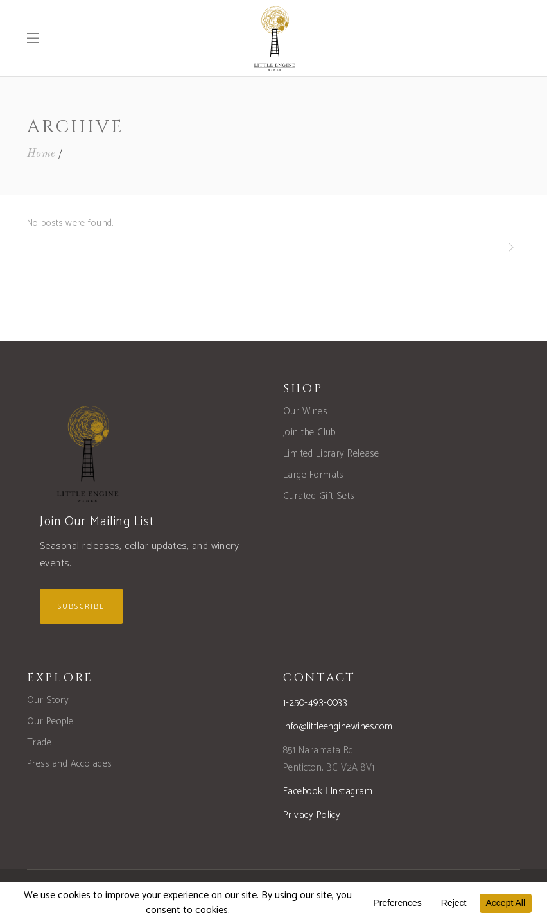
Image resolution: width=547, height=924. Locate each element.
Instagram (351, 791)
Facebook (303, 791)
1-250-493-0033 (315, 703)
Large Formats (313, 475)
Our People (50, 721)
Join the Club (309, 432)
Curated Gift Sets (318, 496)
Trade (39, 743)
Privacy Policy (311, 815)
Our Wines (305, 411)
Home (41, 153)
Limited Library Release (331, 454)
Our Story (48, 700)
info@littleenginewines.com (338, 727)
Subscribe (81, 606)
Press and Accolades (69, 764)
